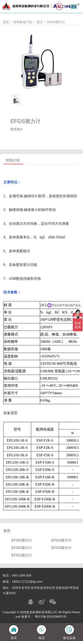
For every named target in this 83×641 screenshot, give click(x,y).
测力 (41, 22)
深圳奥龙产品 (24, 22)
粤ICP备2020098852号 (50, 616)
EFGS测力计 (56, 22)
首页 (7, 22)
